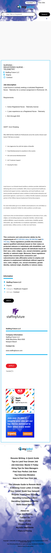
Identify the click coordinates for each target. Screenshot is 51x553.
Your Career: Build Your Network (24, 491)
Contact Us (25, 517)
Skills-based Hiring (24, 504)
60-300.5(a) (34, 239)
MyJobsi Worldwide (25, 527)
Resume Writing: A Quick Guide (25, 458)
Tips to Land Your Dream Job (25, 461)
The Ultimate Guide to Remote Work (25, 484)
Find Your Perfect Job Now (25, 472)
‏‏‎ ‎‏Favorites (30, 3)
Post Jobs (41, 2)
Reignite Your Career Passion (25, 494)
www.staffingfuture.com (14, 350)
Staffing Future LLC (13, 329)
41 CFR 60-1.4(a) (22, 239)
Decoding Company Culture (24, 498)
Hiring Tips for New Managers (24, 468)
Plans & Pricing (25, 531)
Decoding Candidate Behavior (24, 501)
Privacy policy (29, 546)
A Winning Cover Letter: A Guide (24, 488)
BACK (8, 301)
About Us (25, 511)
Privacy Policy (24, 524)
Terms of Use (25, 521)
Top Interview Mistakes (24, 475)
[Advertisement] (25, 34)
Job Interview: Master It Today (24, 465)
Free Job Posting (24, 514)
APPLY (11, 366)
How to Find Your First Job (25, 478)
